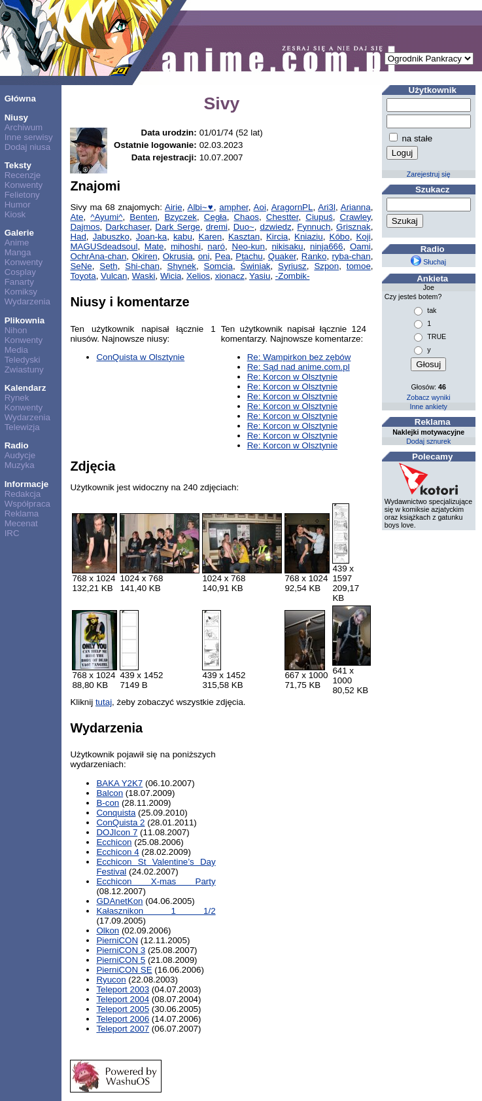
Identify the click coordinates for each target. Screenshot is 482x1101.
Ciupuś (319, 217)
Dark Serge (177, 227)
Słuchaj (428, 262)
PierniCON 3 (120, 950)
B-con (107, 803)
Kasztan (244, 237)
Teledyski (23, 360)
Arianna (356, 207)
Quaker (282, 256)
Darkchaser (127, 227)
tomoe (359, 266)
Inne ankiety (428, 406)
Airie (173, 207)
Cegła (215, 217)
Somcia (218, 266)
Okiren (144, 256)
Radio (17, 445)
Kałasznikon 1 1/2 (155, 911)
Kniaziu (308, 237)
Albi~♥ (201, 207)
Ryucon (111, 979)
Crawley (355, 217)
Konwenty (24, 185)
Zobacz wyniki (429, 397)
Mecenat (21, 523)
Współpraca (27, 504)
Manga (18, 252)
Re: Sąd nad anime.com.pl (298, 367)
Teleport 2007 (122, 1029)
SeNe (81, 266)
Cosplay (20, 272)
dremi (217, 227)
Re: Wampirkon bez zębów (299, 357)
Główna (20, 98)
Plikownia (24, 320)
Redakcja (23, 494)
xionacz (230, 276)
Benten (143, 217)
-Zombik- (292, 276)
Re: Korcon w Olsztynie (292, 377)
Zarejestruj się (429, 174)
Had (78, 237)
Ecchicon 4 (117, 852)
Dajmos (84, 227)
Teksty (18, 165)
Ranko (314, 256)
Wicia (171, 276)
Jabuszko (111, 237)
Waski (144, 276)
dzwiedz (276, 227)
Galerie (19, 233)
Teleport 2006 (122, 1019)
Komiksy (21, 292)
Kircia (277, 237)
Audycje (20, 455)
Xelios (198, 276)
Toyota (82, 276)
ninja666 (326, 246)
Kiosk (15, 214)
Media (16, 350)
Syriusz (292, 266)
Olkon (107, 930)
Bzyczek (180, 217)
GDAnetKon (119, 901)
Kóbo (340, 237)
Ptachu (249, 256)
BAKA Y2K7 (119, 783)
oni (204, 256)
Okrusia (178, 256)
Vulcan (114, 276)
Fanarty (19, 282)
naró (216, 246)
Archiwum (24, 127)
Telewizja (22, 427)
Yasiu (259, 276)
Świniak (256, 266)
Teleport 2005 (122, 1009)
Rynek (17, 398)
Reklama (22, 513)
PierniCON (117, 940)
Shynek (181, 266)
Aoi (260, 207)
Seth (108, 266)
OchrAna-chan (98, 256)
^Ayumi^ (106, 217)
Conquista (115, 813)
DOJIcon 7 (116, 832)
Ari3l (327, 207)
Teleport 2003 (122, 989)
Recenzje (23, 175)
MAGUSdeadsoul (103, 246)
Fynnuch (313, 227)
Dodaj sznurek (428, 441)
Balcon (109, 793)
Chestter (282, 217)
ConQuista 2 (120, 822)
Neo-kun (248, 246)
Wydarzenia (27, 301)
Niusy (16, 117)
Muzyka (20, 465)
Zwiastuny (24, 369)
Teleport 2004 (122, 999)
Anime (17, 242)
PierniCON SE (124, 970)
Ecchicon (113, 842)
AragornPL (292, 207)
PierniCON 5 (120, 960)
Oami (360, 246)
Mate (154, 246)
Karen (210, 237)
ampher (233, 207)
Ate (76, 217)
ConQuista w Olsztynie (140, 357)
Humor (18, 204)
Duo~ (243, 227)
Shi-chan (142, 266)
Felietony (22, 195)
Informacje (26, 484)
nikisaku (287, 246)
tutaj (103, 702)
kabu (182, 237)
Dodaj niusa (27, 147)
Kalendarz (25, 388)
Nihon (16, 330)
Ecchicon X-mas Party (155, 881)
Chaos (246, 217)
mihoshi (186, 246)
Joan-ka (151, 237)
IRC (12, 533)
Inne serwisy (29, 137)
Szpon (326, 266)
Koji (363, 237)
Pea (223, 256)
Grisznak (353, 227)
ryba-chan (351, 256)
